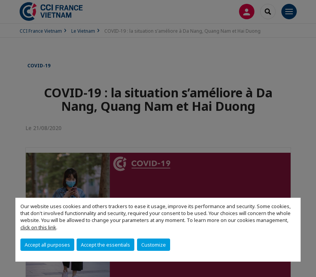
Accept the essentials (105, 244)
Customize (153, 244)
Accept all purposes (47, 244)
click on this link (38, 227)
